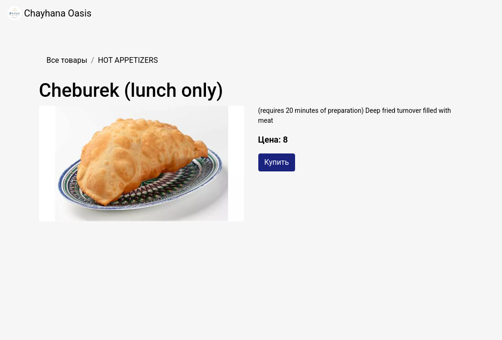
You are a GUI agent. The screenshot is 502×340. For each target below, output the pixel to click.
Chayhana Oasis (49, 13)
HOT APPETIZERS (128, 60)
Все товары (67, 60)
